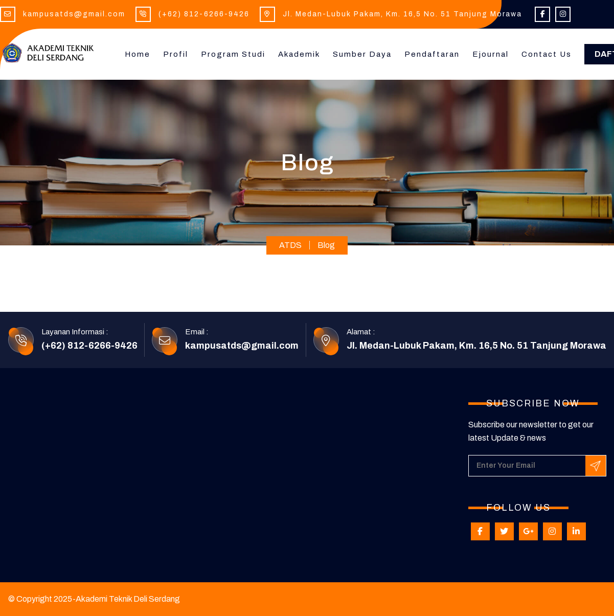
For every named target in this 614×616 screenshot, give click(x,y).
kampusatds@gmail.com (74, 14)
